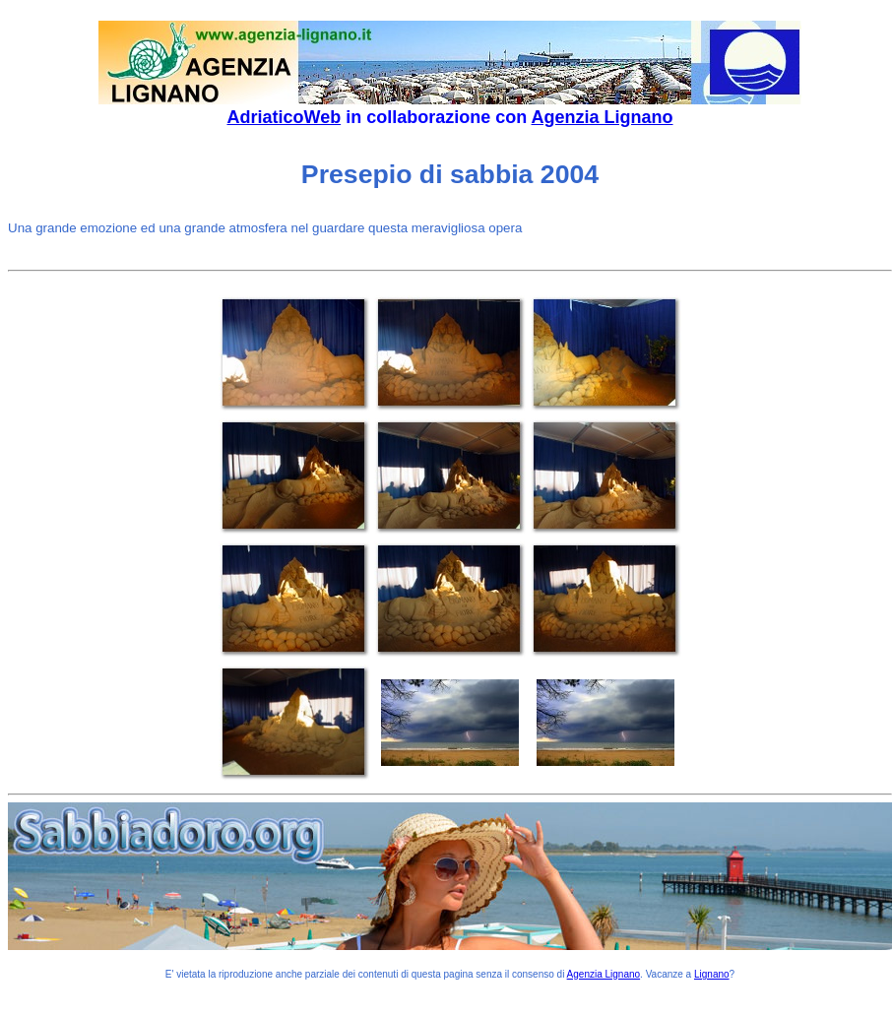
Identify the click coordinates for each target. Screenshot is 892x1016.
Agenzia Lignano (602, 117)
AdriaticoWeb (283, 117)
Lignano (712, 974)
